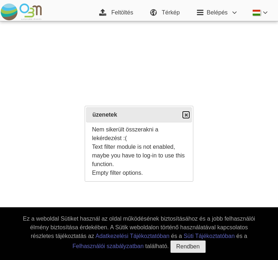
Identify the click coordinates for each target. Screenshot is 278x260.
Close (185, 115)
